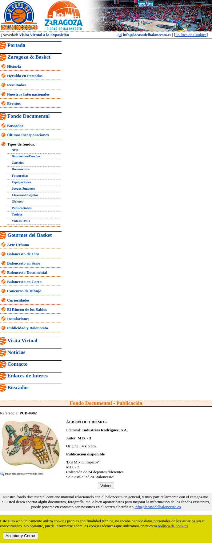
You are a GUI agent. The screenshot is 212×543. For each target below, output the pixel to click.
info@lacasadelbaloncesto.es (144, 34)
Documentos (21, 169)
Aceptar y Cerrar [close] (21, 535)
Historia (14, 66)
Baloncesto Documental (27, 272)
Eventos (14, 103)
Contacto (17, 364)
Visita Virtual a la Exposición (44, 34)
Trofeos (17, 214)
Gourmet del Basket (29, 235)
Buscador (15, 125)
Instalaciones (18, 318)
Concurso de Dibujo (24, 291)
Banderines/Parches (26, 156)
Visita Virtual (22, 340)
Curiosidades (18, 300)
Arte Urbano (18, 244)
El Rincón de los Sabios (27, 309)
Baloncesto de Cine (23, 254)
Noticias (16, 352)
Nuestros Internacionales (28, 94)
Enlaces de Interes (27, 376)
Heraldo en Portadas (24, 75)
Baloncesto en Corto (24, 281)
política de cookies (173, 526)
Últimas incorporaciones (28, 135)
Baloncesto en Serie (23, 263)
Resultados (16, 85)
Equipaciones (21, 182)
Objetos (17, 201)
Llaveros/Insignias (25, 195)
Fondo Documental (28, 116)
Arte (15, 149)
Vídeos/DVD (21, 221)
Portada (16, 45)
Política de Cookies (190, 34)
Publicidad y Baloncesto (27, 328)
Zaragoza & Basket (28, 57)
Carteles (18, 162)
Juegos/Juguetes (23, 188)
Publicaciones (21, 208)
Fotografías (20, 175)
